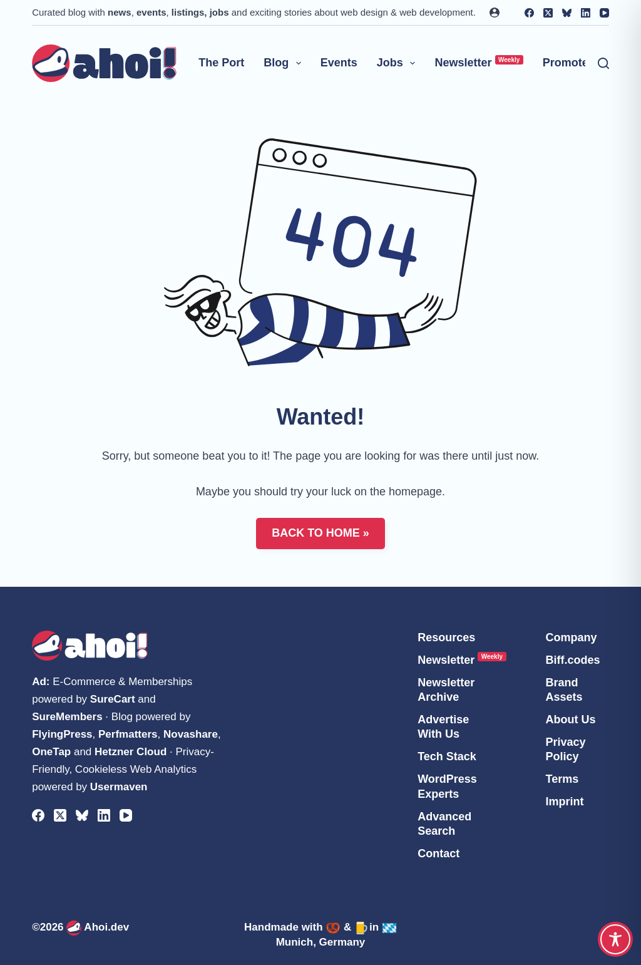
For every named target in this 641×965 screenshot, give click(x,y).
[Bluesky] (567, 13)
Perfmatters (128, 734)
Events (338, 62)
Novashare (190, 734)
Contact (438, 853)
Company (571, 637)
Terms (561, 779)
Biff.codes (572, 660)
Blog (285, 63)
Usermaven (119, 787)
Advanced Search (444, 823)
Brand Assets (563, 689)
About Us (570, 719)
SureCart (112, 699)
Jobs (399, 63)
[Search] (603, 63)
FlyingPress (62, 734)
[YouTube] (604, 13)
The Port (221, 62)
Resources (446, 637)
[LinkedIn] (585, 13)
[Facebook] (529, 13)
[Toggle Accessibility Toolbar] (615, 939)
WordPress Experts (447, 786)
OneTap (51, 752)
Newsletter (478, 62)
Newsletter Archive (446, 689)
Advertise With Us (443, 726)
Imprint (564, 801)
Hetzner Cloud (131, 752)
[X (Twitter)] (548, 13)
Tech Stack (447, 756)
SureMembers (67, 717)
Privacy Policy (565, 749)
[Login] (495, 13)
